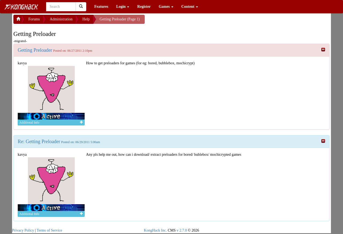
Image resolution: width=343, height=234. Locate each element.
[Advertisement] (187, 21)
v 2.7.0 (182, 230)
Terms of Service (49, 230)
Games (166, 7)
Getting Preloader (35, 50)
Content (189, 7)
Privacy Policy (23, 230)
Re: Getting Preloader (39, 141)
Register (144, 7)
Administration (61, 19)
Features (101, 7)
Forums (34, 19)
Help (86, 19)
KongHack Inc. (155, 230)
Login (122, 7)
